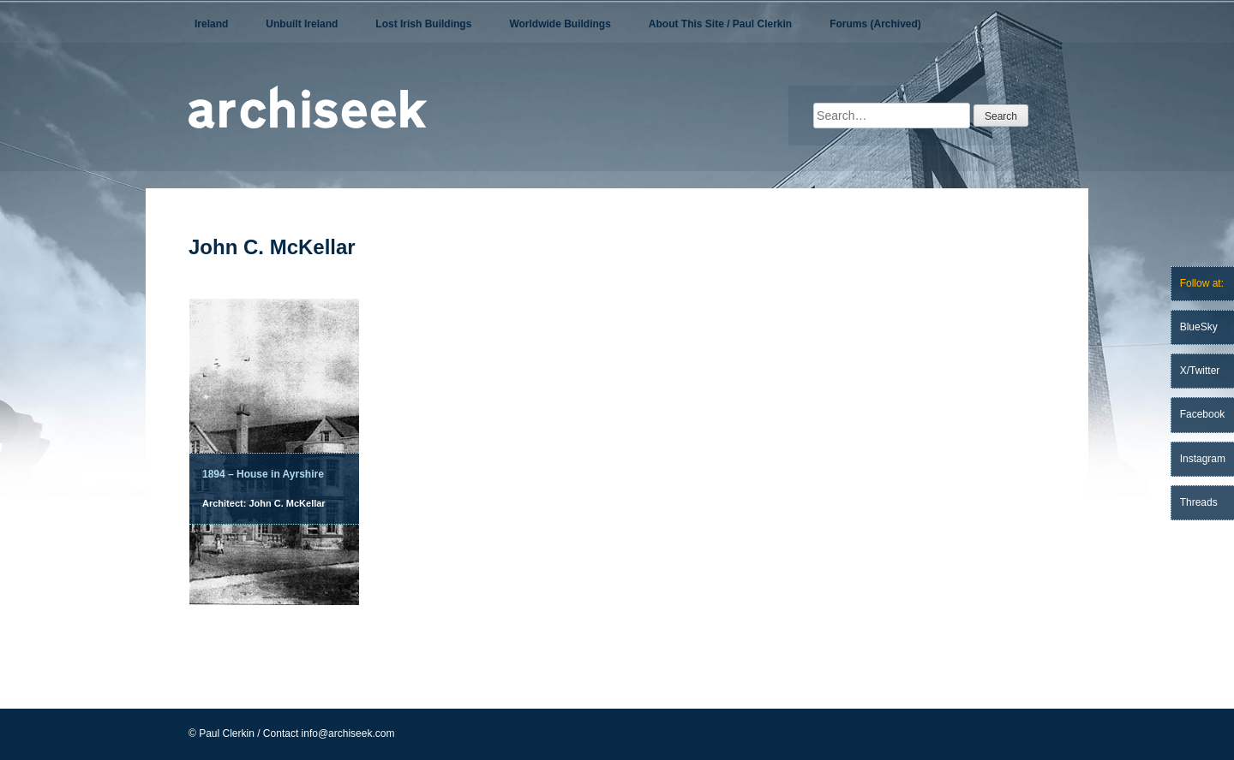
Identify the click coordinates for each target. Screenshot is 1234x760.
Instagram (1202, 459)
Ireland (211, 24)
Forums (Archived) (875, 24)
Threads (1199, 502)
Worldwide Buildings (559, 24)
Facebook (1202, 414)
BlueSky (1199, 327)
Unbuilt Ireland (302, 24)
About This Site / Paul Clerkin (720, 24)
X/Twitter (1200, 371)
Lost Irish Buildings (423, 24)
